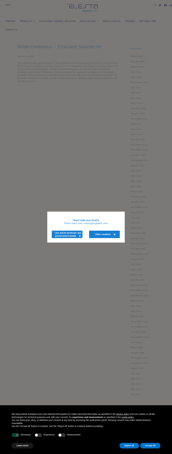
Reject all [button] (129, 445)
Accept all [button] (150, 445)
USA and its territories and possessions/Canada (68, 234)
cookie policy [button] (127, 417)
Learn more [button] (22, 445)
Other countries (105, 234)
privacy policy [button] (122, 414)
